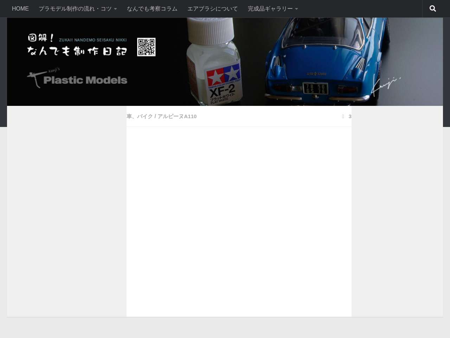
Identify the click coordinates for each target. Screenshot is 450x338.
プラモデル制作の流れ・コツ (75, 9)
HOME (20, 9)
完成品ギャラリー (270, 9)
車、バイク (141, 116)
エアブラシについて (212, 9)
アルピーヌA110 (180, 116)
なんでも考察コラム (152, 9)
